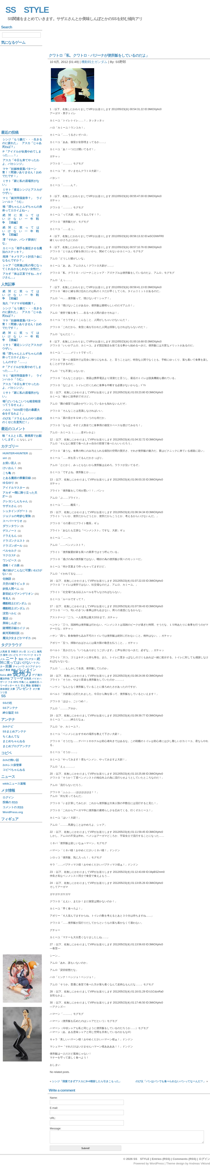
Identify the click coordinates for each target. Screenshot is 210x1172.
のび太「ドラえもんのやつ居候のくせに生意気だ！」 (22, 420)
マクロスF (9, 555)
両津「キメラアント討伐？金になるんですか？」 (22, 258)
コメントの (13, 807)
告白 (21, 659)
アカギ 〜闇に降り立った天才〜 (19, 494)
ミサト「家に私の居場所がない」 (20, 182)
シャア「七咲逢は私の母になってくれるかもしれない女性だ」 (22, 267)
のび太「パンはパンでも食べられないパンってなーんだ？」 (171, 1081)
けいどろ (13, 655)
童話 (5, 618)
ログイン (8, 797)
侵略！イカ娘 (11, 565)
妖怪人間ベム (11, 588)
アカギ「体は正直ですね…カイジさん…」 (22, 275)
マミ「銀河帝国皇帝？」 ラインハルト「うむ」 (22, 199)
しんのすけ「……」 (15, 362)
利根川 (14, 651)
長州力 (21, 673)
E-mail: (54, 1107)
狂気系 (27, 678)
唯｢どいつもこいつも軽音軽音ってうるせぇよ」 (21, 403)
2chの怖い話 (11, 760)
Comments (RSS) (184, 1159)
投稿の (10, 802)
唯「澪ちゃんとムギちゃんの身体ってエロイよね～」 (22, 208)
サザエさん (10, 506)
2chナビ (8, 726)
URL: (53, 1118)
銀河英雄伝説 (11, 633)
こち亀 (7, 473)
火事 (12, 689)
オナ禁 (36, 689)
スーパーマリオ (12, 521)
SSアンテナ (10, 708)
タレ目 (22, 651)
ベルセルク (10, 550)
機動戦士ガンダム (94, 62)
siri (5, 458)
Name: (54, 1097)
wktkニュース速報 (14, 783)
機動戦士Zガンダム (15, 603)
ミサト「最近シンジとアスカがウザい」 (22, 191)
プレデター (30, 659)
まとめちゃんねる (14, 741)
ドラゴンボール (12, 545)
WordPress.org (13, 812)
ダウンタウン (11, 526)
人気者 (3, 651)
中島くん (24, 682)
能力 (39, 675)
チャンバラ (19, 666)
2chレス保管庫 (12, 765)
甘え (23, 685)
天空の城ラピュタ (14, 583)
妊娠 (8, 666)
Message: (55, 1128)
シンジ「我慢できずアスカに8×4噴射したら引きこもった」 (86, 1081)
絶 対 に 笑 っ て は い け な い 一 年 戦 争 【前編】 (22, 231)
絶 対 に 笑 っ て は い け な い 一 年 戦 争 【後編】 (22, 219)
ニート (11, 658)
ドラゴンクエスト (14, 540)
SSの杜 (7, 703)
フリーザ (16, 678)
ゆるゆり (8, 482)
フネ (10, 682)
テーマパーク (26, 655)
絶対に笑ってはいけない (20, 660)
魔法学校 (5, 678)
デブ (34, 675)
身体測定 (5, 689)
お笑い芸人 (10, 463)
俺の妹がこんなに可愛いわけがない (22, 572)
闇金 (28, 685)
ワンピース (10, 560)
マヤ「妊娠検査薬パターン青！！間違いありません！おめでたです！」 (22, 172)
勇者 (7, 670)
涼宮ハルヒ (10, 613)
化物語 (7, 578)
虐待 (9, 675)
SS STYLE (27, 9)
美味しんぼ (10, 623)
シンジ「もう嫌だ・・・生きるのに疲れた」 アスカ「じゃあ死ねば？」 (22, 143)
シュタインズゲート (15, 511)
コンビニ (31, 651)
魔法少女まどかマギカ (17, 638)
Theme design (175, 1163)
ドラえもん (10, 535)
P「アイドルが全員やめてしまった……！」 (21, 153)
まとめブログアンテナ (17, 746)
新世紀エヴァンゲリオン (18, 593)
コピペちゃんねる (14, 769)
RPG (15, 682)
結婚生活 (34, 682)
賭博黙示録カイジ (14, 628)
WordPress (157, 1163)
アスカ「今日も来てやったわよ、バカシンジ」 (20, 162)
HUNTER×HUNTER (15, 453)
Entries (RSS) (161, 1159)
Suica (3, 675)
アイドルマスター (14, 487)
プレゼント (24, 688)
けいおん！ (10, 468)
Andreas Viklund (199, 1163)
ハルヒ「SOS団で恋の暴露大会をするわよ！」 (21, 411)
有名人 (7, 598)
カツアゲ (30, 666)
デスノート (10, 530)
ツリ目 (3, 692)
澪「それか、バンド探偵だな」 (19, 241)
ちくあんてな (11, 736)
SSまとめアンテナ (14, 731)
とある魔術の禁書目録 (17, 478)
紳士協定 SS (10, 712)
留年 (5, 655)
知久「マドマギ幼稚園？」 (19, 303)
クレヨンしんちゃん (15, 501)
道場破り (36, 685)
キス (17, 685)
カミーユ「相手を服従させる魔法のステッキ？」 (22, 250)
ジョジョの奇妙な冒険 (17, 516)
